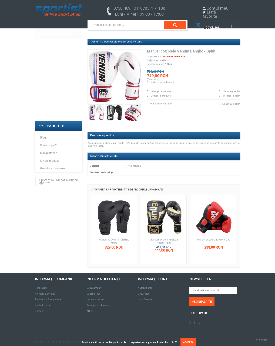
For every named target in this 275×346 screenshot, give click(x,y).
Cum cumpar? (48, 141)
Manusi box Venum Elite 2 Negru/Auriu (164, 238)
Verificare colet (231, 92)
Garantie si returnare (52, 165)
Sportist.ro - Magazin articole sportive (59, 178)
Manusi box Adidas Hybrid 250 (213, 236)
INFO (174, 342)
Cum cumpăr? (94, 284)
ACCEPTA (188, 342)
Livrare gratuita (231, 88)
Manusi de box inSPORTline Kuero (114, 238)
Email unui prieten (231, 100)
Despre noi (41, 284)
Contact (39, 308)
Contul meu (218, 8)
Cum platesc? (48, 149)
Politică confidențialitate (48, 296)
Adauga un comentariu (161, 100)
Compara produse (161, 92)
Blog (43, 134)
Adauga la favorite (161, 88)
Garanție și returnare (97, 302)
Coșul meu (144, 290)
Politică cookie (43, 302)
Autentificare (145, 284)
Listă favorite (210, 14)
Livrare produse (49, 157)
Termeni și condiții (45, 290)
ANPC (89, 308)
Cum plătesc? (94, 290)
